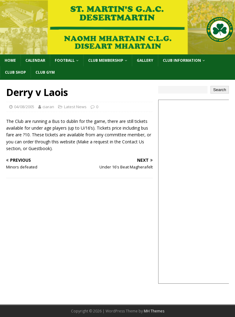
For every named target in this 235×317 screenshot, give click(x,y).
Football (65, 60)
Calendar (35, 60)
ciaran (48, 106)
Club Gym (45, 72)
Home (10, 60)
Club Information (182, 60)
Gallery (145, 60)
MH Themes (154, 311)
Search (219, 89)
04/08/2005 (24, 106)
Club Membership (105, 60)
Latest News (75, 106)
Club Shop (15, 72)
